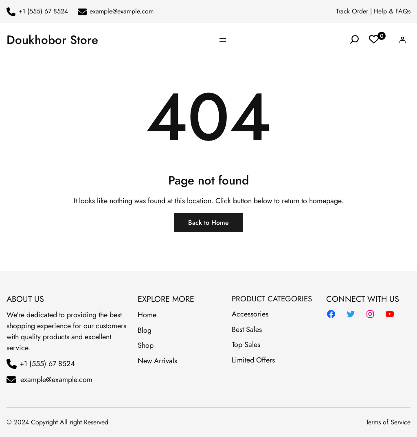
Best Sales (247, 329)
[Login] (402, 40)
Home (147, 315)
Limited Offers (253, 360)
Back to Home (208, 222)
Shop (146, 345)
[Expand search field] (354, 39)
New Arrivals (157, 361)
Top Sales (246, 344)
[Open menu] (223, 40)
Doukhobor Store (52, 39)
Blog (144, 330)
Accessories (250, 314)
